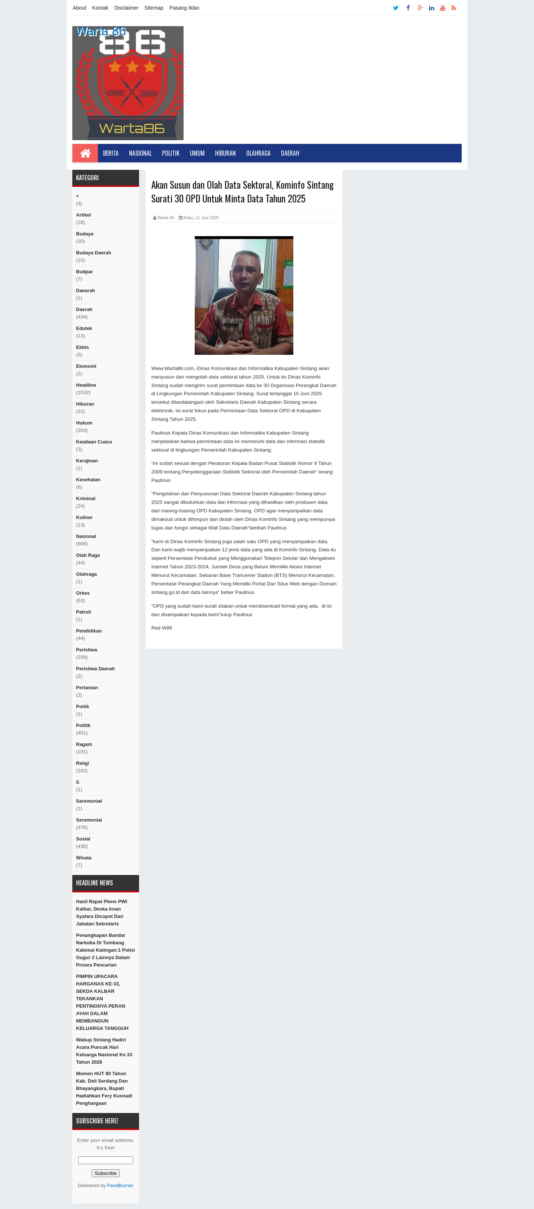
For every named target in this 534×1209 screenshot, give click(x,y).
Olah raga (88, 555)
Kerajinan (87, 460)
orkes (83, 593)
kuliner (84, 517)
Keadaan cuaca (94, 442)
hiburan (85, 404)
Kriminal (85, 498)
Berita (111, 153)
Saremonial (89, 801)
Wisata (84, 857)
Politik (170, 153)
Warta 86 (100, 31)
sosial (83, 839)
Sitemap (154, 8)
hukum (84, 423)
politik (83, 725)
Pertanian (87, 687)
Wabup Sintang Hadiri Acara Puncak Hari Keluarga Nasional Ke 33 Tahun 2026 (104, 1051)
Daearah (85, 290)
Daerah (290, 153)
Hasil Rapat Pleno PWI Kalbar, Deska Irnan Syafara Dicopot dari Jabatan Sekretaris (101, 912)
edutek (84, 328)
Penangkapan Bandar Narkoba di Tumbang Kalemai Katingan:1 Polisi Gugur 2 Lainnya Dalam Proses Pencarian (105, 950)
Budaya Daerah (93, 252)
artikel (83, 215)
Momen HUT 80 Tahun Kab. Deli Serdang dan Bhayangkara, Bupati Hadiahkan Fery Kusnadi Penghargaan (104, 1088)
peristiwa (86, 650)
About (79, 8)
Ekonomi (86, 366)
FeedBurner (120, 1185)
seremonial (89, 820)
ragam (84, 744)
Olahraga (258, 153)
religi (82, 763)
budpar (84, 271)
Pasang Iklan (184, 8)
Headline (86, 385)
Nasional (140, 153)
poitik (82, 706)
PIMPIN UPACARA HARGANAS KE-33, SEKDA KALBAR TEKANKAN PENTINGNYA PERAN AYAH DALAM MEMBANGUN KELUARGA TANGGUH (102, 1002)
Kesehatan (88, 479)
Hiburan (225, 153)
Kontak (100, 8)
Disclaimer (126, 8)
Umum (197, 153)
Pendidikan (89, 631)
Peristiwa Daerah (95, 668)
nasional (86, 536)
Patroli (83, 612)
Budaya (84, 234)
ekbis (82, 347)
